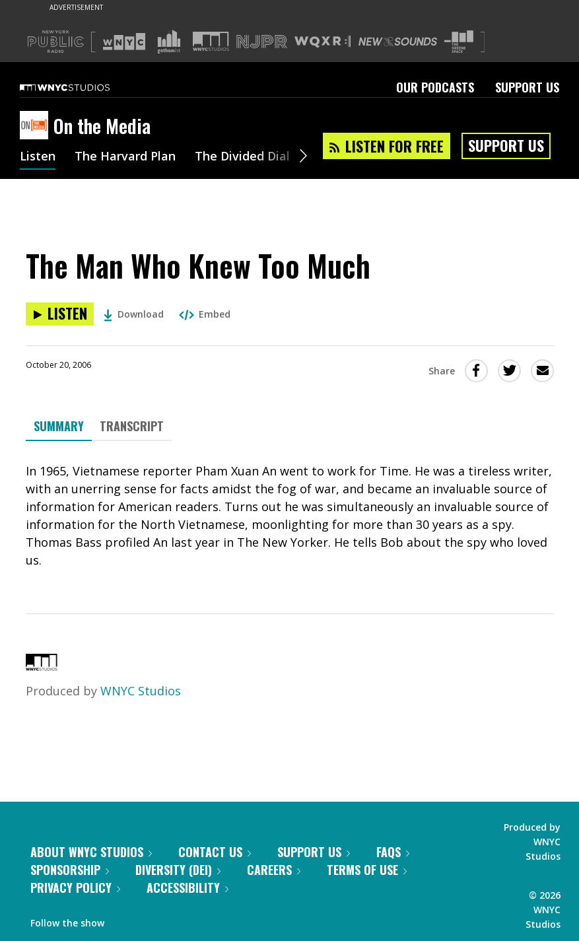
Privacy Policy (75, 887)
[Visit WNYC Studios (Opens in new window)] (211, 41)
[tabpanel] (290, 515)
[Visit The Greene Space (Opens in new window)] (458, 41)
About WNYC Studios (91, 851)
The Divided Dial (242, 157)
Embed (204, 314)
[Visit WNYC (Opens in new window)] (124, 41)
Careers (273, 869)
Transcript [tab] (132, 426)
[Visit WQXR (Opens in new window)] (322, 42)
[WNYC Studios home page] (81, 87)
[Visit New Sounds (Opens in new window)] (397, 41)
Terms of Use (367, 869)
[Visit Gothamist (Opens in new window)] (169, 41)
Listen (37, 157)
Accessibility (187, 887)
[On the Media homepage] (36, 126)
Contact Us (214, 851)
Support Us (527, 87)
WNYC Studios (140, 691)
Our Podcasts (435, 87)
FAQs (392, 851)
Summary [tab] (59, 426)
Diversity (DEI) (178, 869)
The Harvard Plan (125, 157)
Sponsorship (69, 869)
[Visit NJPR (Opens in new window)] (261, 42)
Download (134, 314)
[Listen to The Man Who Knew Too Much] (60, 314)
